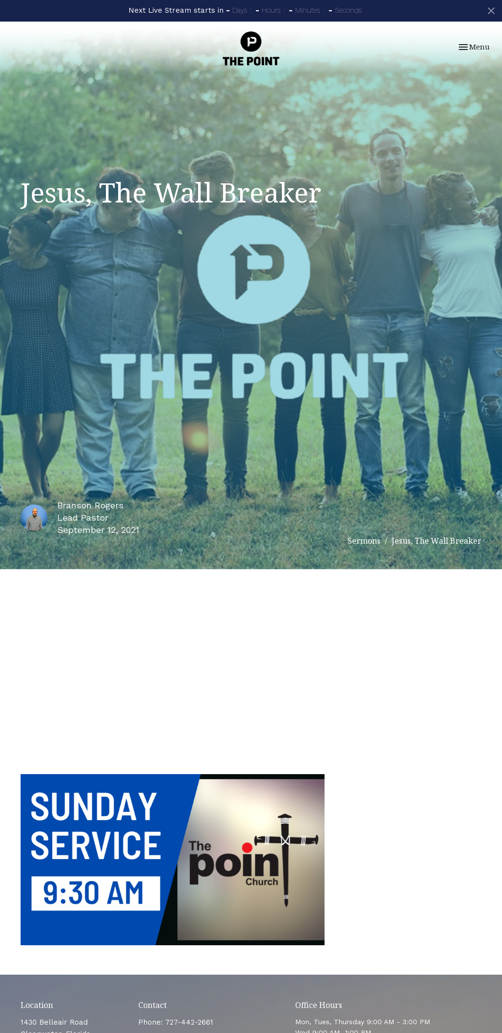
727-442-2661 (189, 1022)
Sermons (364, 540)
